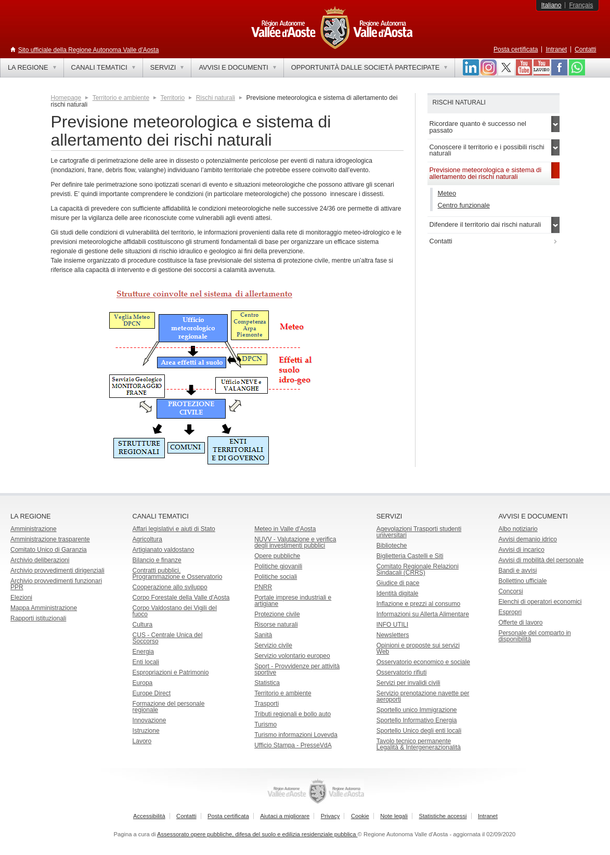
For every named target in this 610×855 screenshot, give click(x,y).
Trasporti (266, 703)
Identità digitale (398, 593)
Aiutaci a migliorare (284, 816)
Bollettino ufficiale (522, 581)
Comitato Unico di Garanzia (48, 549)
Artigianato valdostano (163, 549)
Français (581, 5)
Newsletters (393, 635)
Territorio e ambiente (121, 97)
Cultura (143, 624)
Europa (143, 682)
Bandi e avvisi (517, 570)
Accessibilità (149, 816)
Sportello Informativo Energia (417, 720)
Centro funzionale (464, 205)
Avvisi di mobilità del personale (540, 560)
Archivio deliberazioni (39, 560)
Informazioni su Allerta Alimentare (423, 614)
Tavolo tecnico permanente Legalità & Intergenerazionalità (419, 744)
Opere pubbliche (277, 556)
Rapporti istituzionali (38, 618)
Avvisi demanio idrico (527, 539)
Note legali (394, 816)
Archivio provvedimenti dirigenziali (57, 570)
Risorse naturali (275, 624)
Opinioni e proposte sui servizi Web (418, 648)
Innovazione (149, 720)
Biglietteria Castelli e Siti (410, 556)
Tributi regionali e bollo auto (292, 714)
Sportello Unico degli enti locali (419, 730)
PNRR (263, 587)
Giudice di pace (398, 583)
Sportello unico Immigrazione (417, 710)
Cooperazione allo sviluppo (170, 587)
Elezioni (21, 597)
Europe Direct (152, 693)
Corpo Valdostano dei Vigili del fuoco (175, 611)
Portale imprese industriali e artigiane (292, 600)
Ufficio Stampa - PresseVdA (293, 745)
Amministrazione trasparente (50, 539)
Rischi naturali (215, 97)
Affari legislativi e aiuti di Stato (174, 529)
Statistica (267, 682)
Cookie (360, 816)
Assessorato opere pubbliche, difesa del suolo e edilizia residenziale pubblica (257, 834)
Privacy (330, 816)
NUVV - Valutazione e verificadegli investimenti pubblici (295, 542)
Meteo (447, 193)
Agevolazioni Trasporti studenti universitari (419, 532)
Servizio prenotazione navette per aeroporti (423, 696)
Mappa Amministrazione (43, 608)
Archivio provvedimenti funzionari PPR (56, 584)
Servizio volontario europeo (292, 655)
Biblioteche (392, 545)
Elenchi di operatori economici (539, 601)
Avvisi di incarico (521, 549)
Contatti (585, 49)
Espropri (510, 612)
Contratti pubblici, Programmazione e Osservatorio (178, 573)
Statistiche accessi (442, 816)
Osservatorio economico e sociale (423, 662)
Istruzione (146, 730)
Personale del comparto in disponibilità (534, 636)
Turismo (265, 724)
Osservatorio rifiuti (402, 672)
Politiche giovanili (278, 566)
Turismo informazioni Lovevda (296, 735)
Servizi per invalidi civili (408, 682)
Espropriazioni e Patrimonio (171, 672)
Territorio (173, 97)
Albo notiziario (517, 529)
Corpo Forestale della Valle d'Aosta (181, 597)
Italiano (551, 5)
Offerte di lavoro (520, 622)
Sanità (263, 635)
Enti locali (146, 662)
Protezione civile (277, 614)
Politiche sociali (275, 576)
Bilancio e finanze (157, 560)
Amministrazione (33, 529)
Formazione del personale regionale (169, 707)
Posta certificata (516, 49)
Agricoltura (147, 539)
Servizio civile (273, 645)
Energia (143, 651)
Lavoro (142, 741)
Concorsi (510, 591)
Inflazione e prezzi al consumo (418, 603)
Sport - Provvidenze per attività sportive (297, 669)
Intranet (556, 49)
